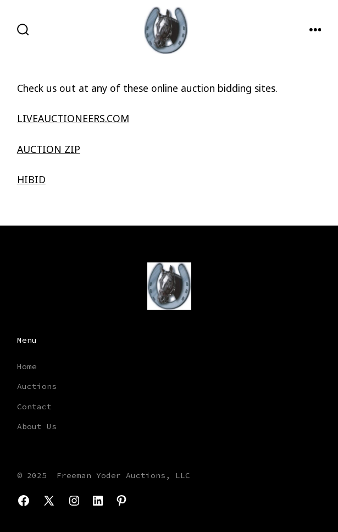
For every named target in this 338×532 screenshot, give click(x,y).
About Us (37, 426)
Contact (34, 407)
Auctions (37, 386)
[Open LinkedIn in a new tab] (98, 500)
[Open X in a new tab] (48, 500)
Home (27, 366)
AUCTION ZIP (48, 149)
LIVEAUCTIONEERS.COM (73, 118)
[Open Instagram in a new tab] (74, 500)
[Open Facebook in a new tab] (23, 500)
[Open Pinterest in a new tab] (121, 500)
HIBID (31, 179)
